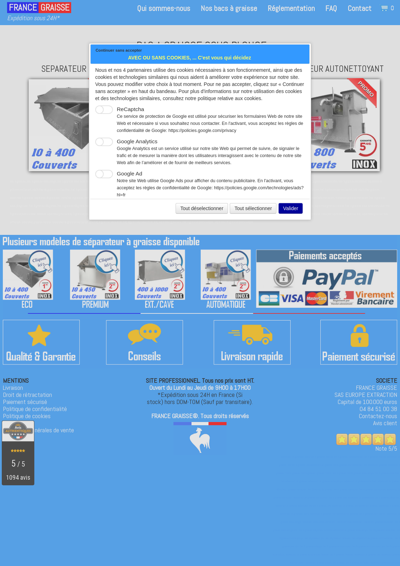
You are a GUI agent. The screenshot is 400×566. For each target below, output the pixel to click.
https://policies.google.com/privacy (202, 130)
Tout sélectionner (253, 208)
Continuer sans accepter (119, 50)
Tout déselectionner (201, 208)
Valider (290, 208)
